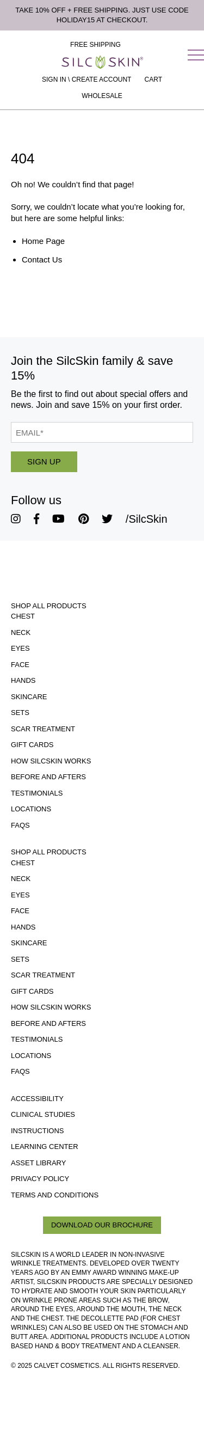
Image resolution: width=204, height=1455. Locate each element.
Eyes (20, 648)
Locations (31, 809)
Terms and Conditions (54, 1195)
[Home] (102, 62)
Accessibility (37, 1099)
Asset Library (38, 1163)
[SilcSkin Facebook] (36, 519)
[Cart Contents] (153, 79)
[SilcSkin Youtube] (58, 519)
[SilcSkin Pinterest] (83, 519)
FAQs (20, 825)
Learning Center (44, 1146)
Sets (20, 712)
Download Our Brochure (102, 1225)
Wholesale (102, 96)
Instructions (37, 1131)
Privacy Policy (40, 1179)
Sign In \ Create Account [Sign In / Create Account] (86, 79)
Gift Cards (32, 745)
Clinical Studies (43, 1114)
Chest (23, 616)
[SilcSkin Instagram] (16, 519)
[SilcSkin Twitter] (107, 519)
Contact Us (42, 259)
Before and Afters (48, 777)
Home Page (43, 241)
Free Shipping (95, 44)
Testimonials (37, 793)
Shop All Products (48, 606)
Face (20, 665)
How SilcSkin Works (51, 761)
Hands (23, 680)
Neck (20, 632)
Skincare (29, 697)
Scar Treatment (43, 729)
